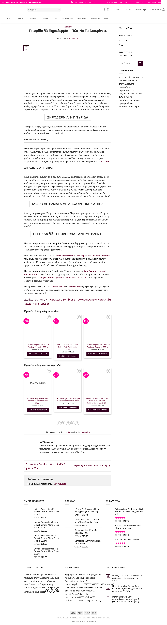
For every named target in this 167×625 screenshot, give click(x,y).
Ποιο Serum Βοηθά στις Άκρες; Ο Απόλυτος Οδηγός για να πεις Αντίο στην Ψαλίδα (127, 588)
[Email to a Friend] (68, 423)
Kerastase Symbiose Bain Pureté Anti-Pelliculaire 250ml (38, 400)
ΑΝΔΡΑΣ (20, 18)
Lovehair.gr (73, 38)
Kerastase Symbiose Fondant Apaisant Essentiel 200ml (97, 346)
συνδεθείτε (60, 483)
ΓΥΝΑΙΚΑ (7, 18)
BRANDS (32, 18)
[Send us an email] (111, 9)
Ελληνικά (139, 2)
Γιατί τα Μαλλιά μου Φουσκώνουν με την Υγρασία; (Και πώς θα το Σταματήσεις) (126, 599)
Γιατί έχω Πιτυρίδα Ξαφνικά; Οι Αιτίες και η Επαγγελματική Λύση (127, 578)
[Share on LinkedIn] (77, 423)
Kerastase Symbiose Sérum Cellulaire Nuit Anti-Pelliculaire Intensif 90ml (97, 400)
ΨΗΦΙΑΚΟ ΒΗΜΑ (153, 2)
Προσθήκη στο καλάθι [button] (38, 354)
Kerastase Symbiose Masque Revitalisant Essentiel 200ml (68, 399)
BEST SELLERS (94, 18)
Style (121, 45)
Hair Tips (68, 27)
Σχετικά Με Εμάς (111, 2)
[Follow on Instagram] (108, 9)
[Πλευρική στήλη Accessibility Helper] (164, 3)
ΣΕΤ (54, 18)
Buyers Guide (125, 35)
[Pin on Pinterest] (72, 423)
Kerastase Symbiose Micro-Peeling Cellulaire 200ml (37, 346)
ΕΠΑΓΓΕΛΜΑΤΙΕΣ (66, 18)
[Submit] (59, 10)
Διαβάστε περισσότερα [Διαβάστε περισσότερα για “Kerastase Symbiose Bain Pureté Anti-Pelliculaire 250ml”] (38, 410)
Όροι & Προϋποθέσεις (101, 618)
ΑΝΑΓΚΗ (44, 18)
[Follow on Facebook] (104, 9)
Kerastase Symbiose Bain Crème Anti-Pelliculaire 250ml (67, 347)
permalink (86, 432)
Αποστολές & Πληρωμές (67, 618)
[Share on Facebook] (59, 423)
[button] (90, 2)
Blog (104, 18)
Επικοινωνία (123, 2)
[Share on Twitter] (63, 423)
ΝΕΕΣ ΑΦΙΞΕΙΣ (80, 18)
